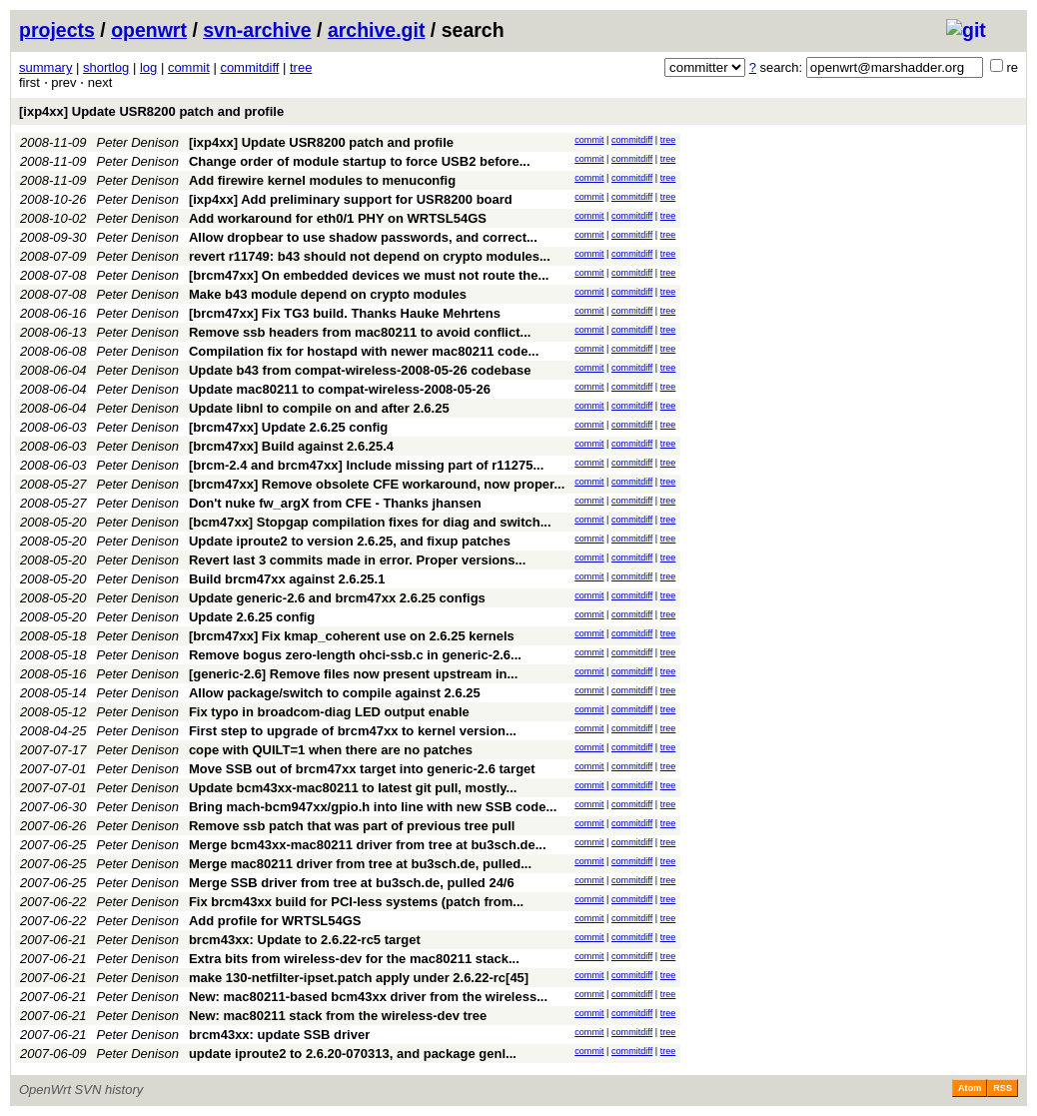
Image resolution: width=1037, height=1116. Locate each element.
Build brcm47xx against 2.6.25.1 (287, 578)
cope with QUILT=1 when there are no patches (331, 749)
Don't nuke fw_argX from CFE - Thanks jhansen (335, 503)
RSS (1002, 1088)
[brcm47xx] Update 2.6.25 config (288, 427)
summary (45, 67)
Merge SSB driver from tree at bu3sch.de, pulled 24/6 (352, 882)
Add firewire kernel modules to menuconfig (322, 180)
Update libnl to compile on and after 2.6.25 (319, 408)
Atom (969, 1088)
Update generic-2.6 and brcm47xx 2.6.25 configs (337, 597)
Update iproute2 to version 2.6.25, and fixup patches (350, 541)
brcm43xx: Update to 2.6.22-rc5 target (305, 939)
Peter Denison (138, 142)
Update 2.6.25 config (252, 616)
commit (189, 67)
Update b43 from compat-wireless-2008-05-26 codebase (359, 370)
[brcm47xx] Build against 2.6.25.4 (291, 446)
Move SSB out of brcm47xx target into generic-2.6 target (362, 768)
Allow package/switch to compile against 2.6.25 (335, 692)
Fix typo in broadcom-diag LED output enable (329, 711)
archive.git (377, 30)
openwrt (149, 30)
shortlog (106, 67)
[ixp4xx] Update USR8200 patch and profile (151, 111)
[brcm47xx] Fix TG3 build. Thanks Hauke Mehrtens (345, 313)
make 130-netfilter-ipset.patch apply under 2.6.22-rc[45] (358, 977)
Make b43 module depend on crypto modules (328, 294)
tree (301, 67)
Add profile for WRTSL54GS (275, 920)
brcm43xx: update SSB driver (279, 1034)
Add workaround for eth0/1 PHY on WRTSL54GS (338, 218)
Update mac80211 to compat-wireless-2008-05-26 (340, 389)
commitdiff (249, 67)
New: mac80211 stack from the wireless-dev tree (338, 1015)
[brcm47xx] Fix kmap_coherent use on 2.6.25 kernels (352, 635)
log (148, 67)
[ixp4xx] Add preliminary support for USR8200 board (351, 199)
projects (57, 30)
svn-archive (257, 30)
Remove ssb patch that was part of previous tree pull (352, 825)
